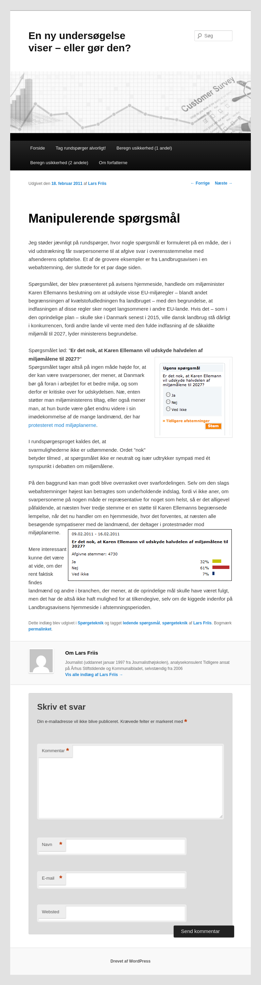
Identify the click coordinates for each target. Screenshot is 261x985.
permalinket (40, 629)
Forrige (200, 183)
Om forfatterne (113, 162)
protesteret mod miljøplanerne (62, 425)
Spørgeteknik (91, 623)
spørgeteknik (175, 623)
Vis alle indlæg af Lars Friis (94, 674)
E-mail (52, 878)
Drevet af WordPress (130, 961)
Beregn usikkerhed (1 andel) (144, 148)
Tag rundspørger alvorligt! (81, 148)
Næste (223, 183)
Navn (52, 845)
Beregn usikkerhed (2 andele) (59, 162)
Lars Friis (97, 183)
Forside (37, 148)
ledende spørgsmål (141, 623)
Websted (50, 911)
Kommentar (55, 751)
